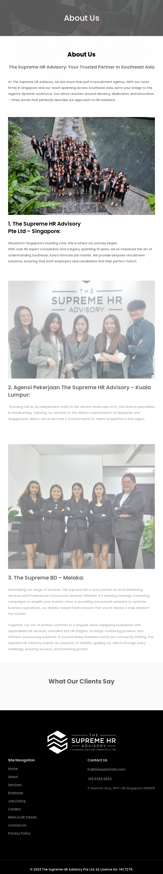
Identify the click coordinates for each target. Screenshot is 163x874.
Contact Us (17, 825)
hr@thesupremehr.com (106, 769)
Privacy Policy (19, 833)
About (13, 776)
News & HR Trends (22, 817)
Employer (15, 793)
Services (15, 784)
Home (13, 768)
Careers (14, 809)
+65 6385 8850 (100, 778)
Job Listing (17, 801)
